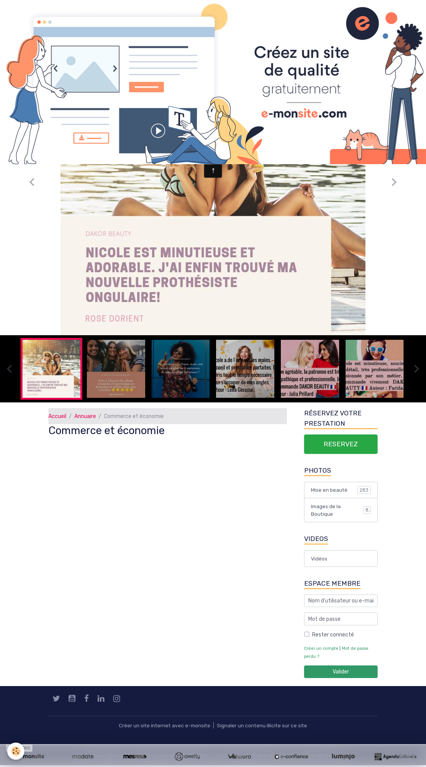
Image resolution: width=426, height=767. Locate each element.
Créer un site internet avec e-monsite (164, 727)
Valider (341, 673)
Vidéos (319, 560)
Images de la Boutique (341, 511)
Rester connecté (333, 636)
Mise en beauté (341, 490)
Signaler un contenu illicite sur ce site (263, 727)
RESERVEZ (341, 444)
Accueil (57, 416)
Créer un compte (321, 650)
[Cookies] (16, 751)
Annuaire (85, 416)
